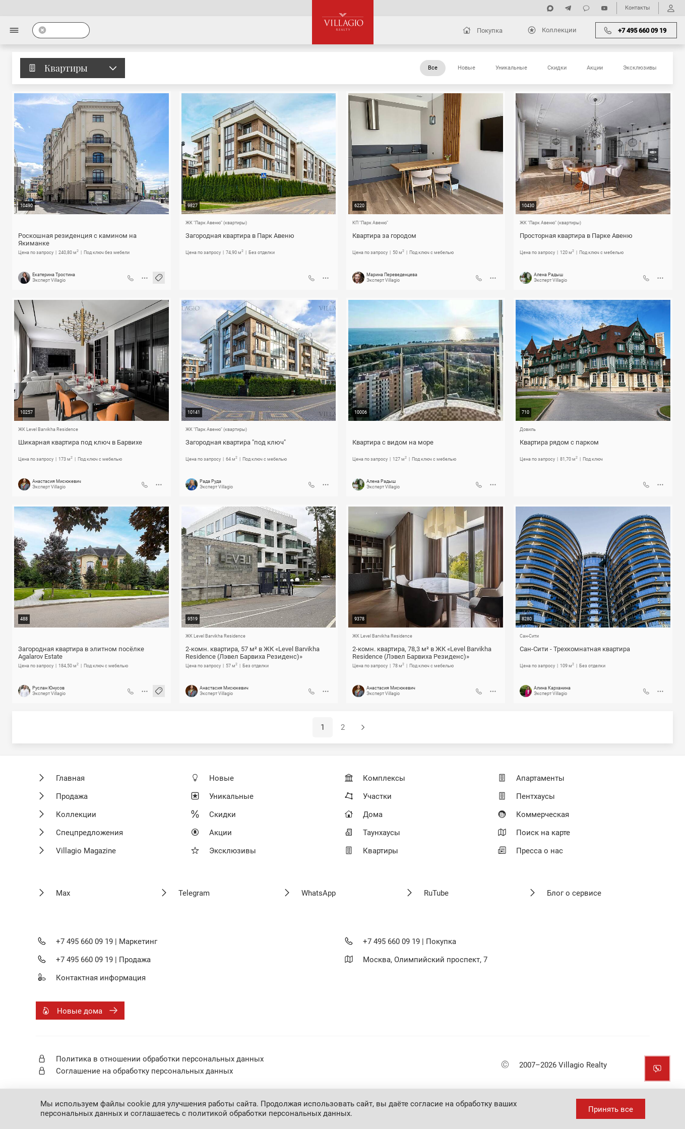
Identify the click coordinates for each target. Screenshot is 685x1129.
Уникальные (511, 68)
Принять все (610, 1109)
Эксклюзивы (640, 68)
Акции (595, 68)
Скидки (557, 68)
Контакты (637, 8)
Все (433, 68)
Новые (466, 68)
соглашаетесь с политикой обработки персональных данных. (241, 1113)
